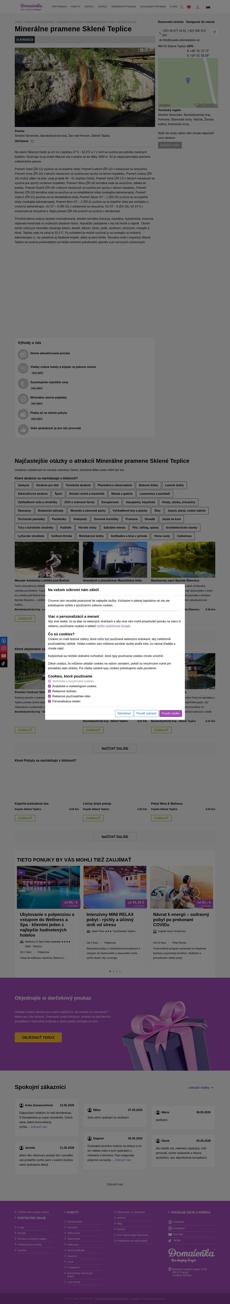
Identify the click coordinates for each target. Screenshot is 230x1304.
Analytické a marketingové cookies (74, 686)
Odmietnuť (124, 713)
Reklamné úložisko (64, 691)
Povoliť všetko (171, 713)
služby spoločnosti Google (113, 626)
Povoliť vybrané (146, 713)
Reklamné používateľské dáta (71, 696)
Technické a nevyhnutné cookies (73, 681)
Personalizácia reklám (66, 701)
